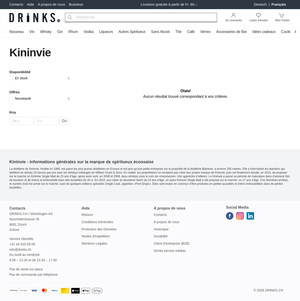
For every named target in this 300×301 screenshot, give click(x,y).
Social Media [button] (237, 207)
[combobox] (141, 17)
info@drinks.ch (20, 249)
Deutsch (261, 4)
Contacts (16, 4)
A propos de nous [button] (169, 208)
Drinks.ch (274, 290)
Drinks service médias (170, 251)
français (278, 4)
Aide (30, 4)
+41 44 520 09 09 (22, 244)
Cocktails (288, 32)
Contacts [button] (17, 208)
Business (76, 4)
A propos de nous (51, 4)
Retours (87, 215)
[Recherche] (70, 17)
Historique (161, 229)
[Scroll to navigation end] (295, 32)
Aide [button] (86, 208)
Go (64, 121)
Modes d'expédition (96, 236)
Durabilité (161, 236)
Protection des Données (99, 229)
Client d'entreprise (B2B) (171, 243)
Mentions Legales (94, 243)
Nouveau (16, 32)
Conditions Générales (97, 222)
